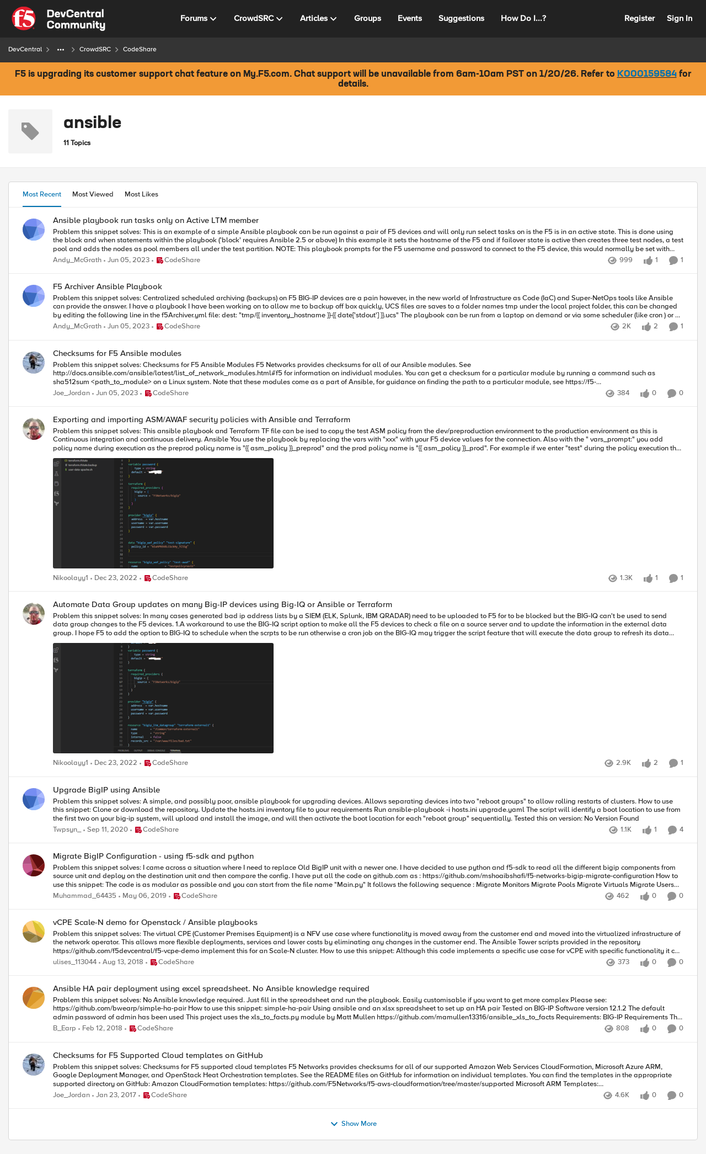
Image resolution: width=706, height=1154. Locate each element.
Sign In (679, 18)
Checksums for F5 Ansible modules (117, 353)
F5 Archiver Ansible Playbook (107, 286)
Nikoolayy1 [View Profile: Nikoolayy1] (70, 579)
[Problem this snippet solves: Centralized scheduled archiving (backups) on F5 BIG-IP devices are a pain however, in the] (368, 307)
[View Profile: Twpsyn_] (34, 799)
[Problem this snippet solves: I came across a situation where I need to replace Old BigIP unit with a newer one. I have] (368, 876)
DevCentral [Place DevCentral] (25, 49)
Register (639, 18)
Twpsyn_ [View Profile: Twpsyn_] (67, 830)
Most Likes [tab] (141, 194)
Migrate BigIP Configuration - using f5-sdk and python (153, 856)
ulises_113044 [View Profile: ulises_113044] (75, 963)
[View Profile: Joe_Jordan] (34, 363)
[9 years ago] (114, 1095)
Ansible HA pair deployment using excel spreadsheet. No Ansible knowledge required (211, 988)
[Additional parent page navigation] (60, 49)
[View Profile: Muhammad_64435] (34, 865)
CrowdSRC (95, 49)
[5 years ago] (105, 830)
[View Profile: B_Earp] (34, 998)
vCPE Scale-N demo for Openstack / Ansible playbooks (155, 922)
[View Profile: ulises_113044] (34, 932)
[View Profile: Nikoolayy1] (34, 429)
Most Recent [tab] (42, 194)
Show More (353, 1124)
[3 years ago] (126, 261)
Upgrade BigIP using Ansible (106, 790)
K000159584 (647, 74)
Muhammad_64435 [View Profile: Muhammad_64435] (84, 896)
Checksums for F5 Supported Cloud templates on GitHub (158, 1055)
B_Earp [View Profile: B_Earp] (64, 1029)
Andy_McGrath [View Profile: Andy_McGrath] (77, 261)
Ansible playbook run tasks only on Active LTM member (156, 220)
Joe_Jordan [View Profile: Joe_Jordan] (71, 393)
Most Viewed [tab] (93, 194)
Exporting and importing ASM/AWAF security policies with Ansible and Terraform (201, 419)
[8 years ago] (100, 1029)
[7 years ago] (143, 896)
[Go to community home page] (58, 19)
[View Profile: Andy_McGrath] (34, 230)
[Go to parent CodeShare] (176, 261)
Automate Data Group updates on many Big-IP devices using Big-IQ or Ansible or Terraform (222, 604)
